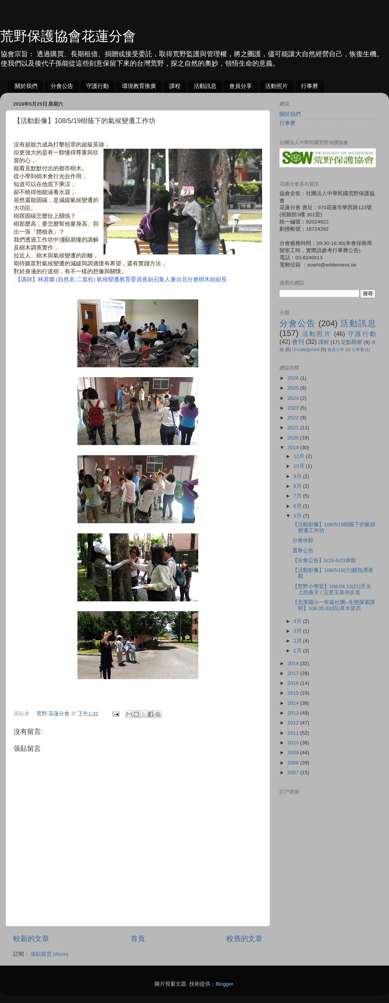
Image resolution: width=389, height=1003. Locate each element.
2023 (293, 408)
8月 (298, 486)
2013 (293, 713)
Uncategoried (306, 349)
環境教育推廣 (139, 86)
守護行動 (97, 86)
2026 (293, 378)
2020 (293, 438)
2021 (293, 427)
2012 (293, 723)
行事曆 (309, 86)
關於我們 (26, 86)
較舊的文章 (244, 939)
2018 (293, 663)
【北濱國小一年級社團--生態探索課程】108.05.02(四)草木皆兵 (333, 605)
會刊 (298, 341)
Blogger (224, 984)
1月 (298, 650)
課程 (175, 86)
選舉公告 (302, 550)
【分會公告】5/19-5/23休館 (324, 560)
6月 (298, 506)
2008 (293, 763)
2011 (293, 733)
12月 (299, 456)
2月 (298, 641)
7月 (298, 496)
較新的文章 (31, 939)
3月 (298, 631)
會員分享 (240, 86)
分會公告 (62, 86)
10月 (299, 466)
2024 (293, 398)
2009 (293, 752)
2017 (293, 673)
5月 (298, 516)
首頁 (138, 939)
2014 (293, 703)
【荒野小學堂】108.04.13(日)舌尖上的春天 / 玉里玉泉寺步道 (331, 589)
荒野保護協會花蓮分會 (68, 36)
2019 (293, 447)
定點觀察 (351, 342)
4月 (298, 621)
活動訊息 (205, 86)
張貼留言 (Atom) (49, 954)
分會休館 (302, 540)
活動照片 (276, 86)
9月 (298, 476)
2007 (293, 772)
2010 (293, 743)
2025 (293, 388)
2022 (293, 418)
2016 (293, 683)
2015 (293, 693)
